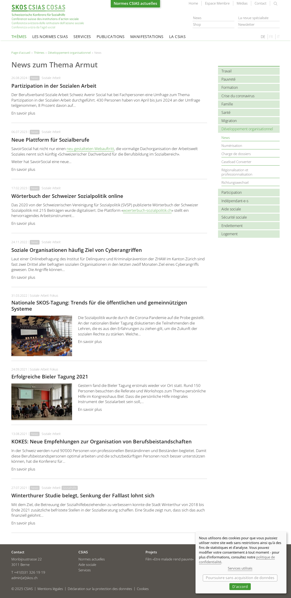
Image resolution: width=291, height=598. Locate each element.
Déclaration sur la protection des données (100, 588)
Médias (242, 3)
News (197, 17)
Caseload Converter (236, 161)
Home (193, 3)
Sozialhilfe (69, 488)
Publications (111, 36)
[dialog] (241, 562)
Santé (226, 112)
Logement (229, 233)
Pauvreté (228, 79)
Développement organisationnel (69, 53)
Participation (231, 192)
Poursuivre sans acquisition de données (240, 577)
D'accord (240, 586)
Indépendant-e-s (234, 200)
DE (263, 36)
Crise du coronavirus (237, 95)
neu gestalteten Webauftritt (90, 148)
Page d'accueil (47, 17)
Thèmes (19, 36)
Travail (226, 71)
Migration (229, 120)
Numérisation (231, 145)
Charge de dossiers (236, 153)
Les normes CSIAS (50, 36)
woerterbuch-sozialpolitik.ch (147, 210)
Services (82, 36)
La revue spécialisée (253, 17)
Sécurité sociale (234, 217)
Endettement (232, 225)
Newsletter (246, 24)
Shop (197, 24)
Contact (260, 3)
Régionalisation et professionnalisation (236, 172)
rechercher (275, 3)
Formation (229, 87)
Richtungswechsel (234, 182)
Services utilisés (240, 568)
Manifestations (146, 36)
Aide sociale (231, 209)
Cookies (143, 588)
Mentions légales (50, 588)
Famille (227, 104)
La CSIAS (177, 36)
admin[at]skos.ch (24, 577)
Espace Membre (217, 3)
